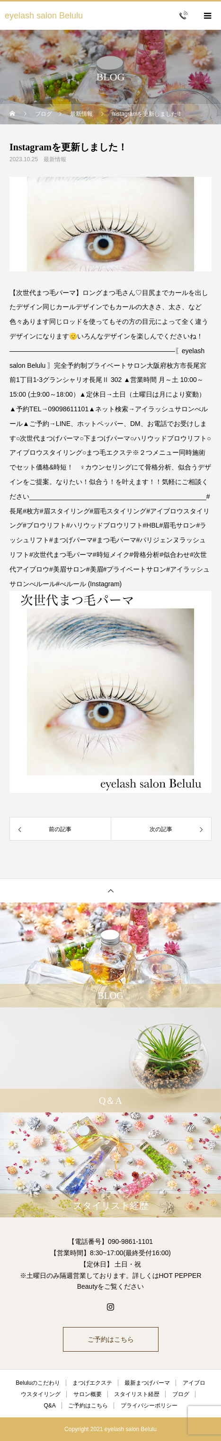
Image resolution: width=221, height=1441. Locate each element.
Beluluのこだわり (38, 1383)
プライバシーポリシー (149, 1405)
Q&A (49, 1405)
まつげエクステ (92, 1383)
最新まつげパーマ (147, 1383)
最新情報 (55, 159)
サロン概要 (87, 1394)
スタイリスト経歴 (136, 1394)
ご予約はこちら (111, 1339)
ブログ (180, 1394)
